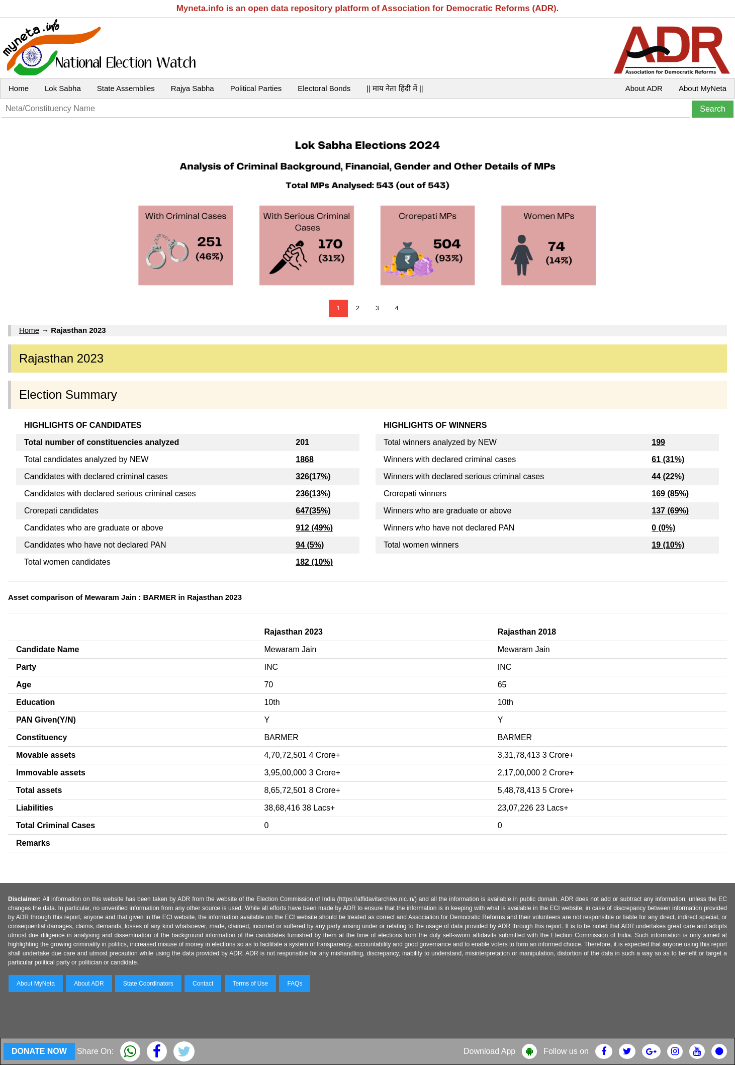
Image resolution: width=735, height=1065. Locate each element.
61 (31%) (668, 459)
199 (658, 442)
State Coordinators (148, 983)
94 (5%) (310, 545)
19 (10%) (668, 545)
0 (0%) (663, 527)
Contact (203, 983)
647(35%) (313, 510)
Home (19, 88)
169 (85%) (670, 493)
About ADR (644, 88)
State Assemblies (126, 88)
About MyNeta (702, 88)
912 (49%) (314, 527)
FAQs (294, 983)
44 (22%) (668, 476)
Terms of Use (250, 983)
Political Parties (256, 88)
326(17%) (313, 476)
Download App (489, 1051)
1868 (305, 459)
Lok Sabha (63, 88)
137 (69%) (670, 510)
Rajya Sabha (192, 88)
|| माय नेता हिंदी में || (394, 88)
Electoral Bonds (324, 88)
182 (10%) (314, 562)
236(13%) (313, 493)
